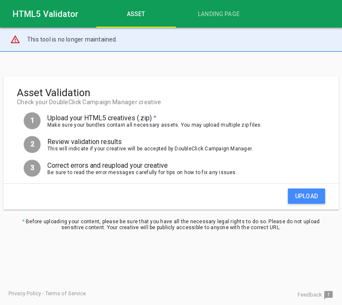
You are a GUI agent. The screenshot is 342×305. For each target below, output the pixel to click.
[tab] (136, 14)
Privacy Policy (24, 293)
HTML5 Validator (46, 14)
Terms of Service (65, 293)
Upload (306, 196)
